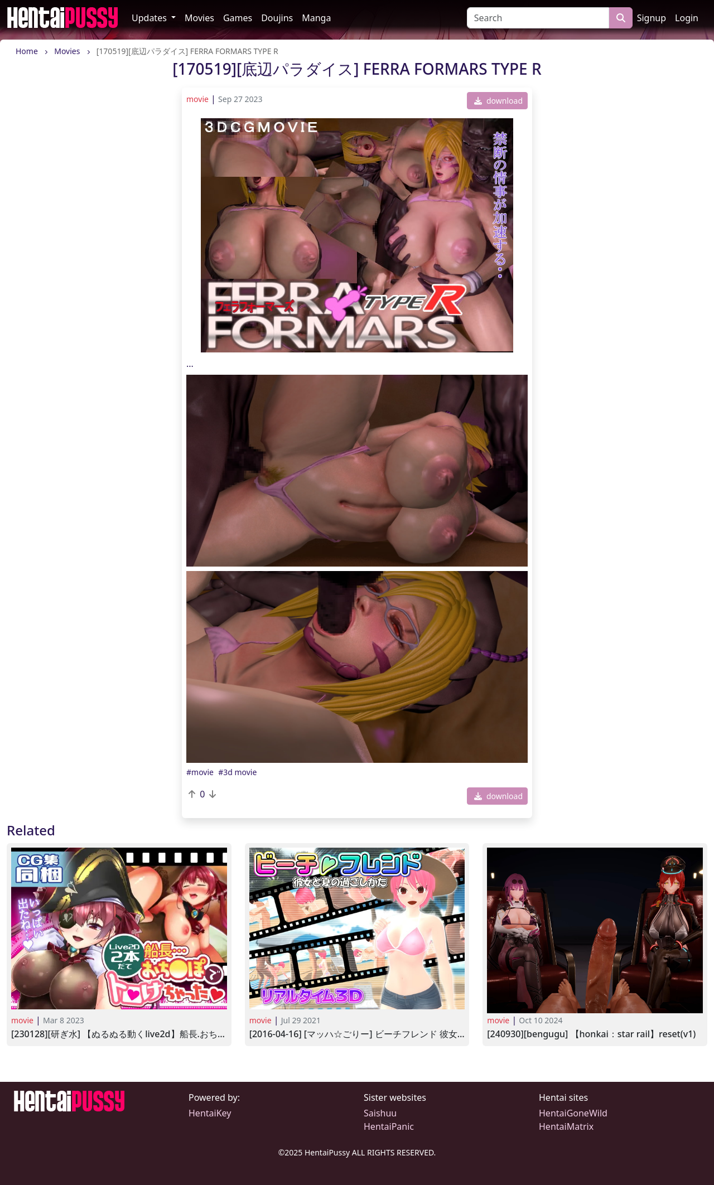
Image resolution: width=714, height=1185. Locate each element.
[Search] (538, 17)
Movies (199, 18)
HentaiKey (210, 1113)
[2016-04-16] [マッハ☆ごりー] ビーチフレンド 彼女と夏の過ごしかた (357, 1034)
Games (237, 18)
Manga (316, 18)
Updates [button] (150, 18)
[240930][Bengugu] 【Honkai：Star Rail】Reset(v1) (591, 1034)
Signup (651, 18)
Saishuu (380, 1113)
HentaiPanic (389, 1126)
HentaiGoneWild (573, 1113)
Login (686, 18)
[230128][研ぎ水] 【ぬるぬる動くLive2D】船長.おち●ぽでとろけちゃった (119, 1034)
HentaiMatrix (566, 1126)
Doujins (277, 18)
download (498, 100)
